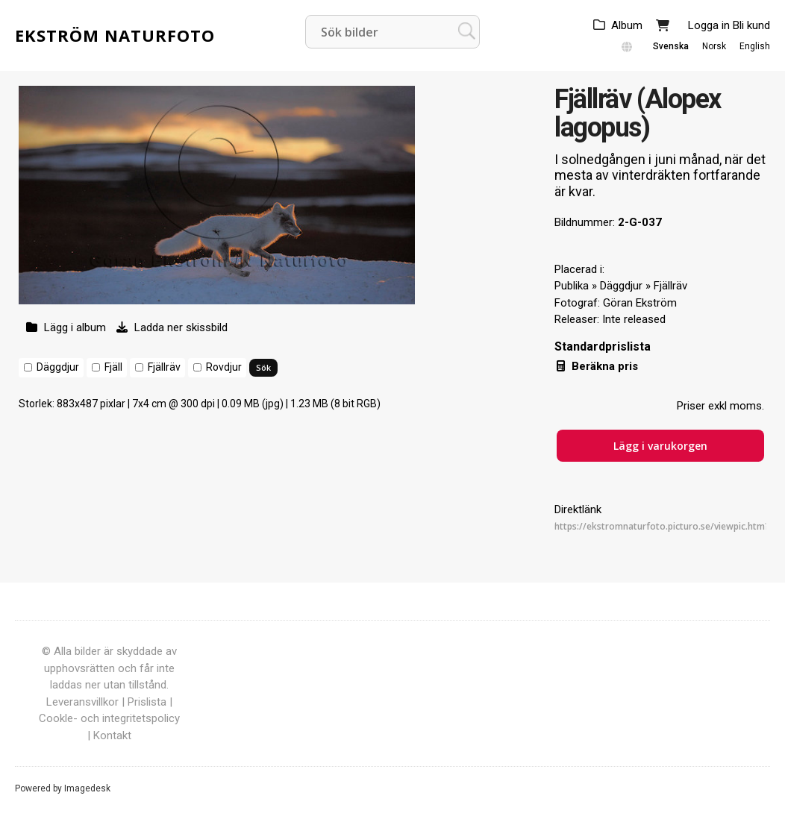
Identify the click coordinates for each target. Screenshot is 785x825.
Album (626, 25)
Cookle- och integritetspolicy (109, 718)
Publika (571, 285)
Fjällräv (164, 367)
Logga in (709, 25)
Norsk (714, 46)
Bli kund (751, 25)
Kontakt (112, 735)
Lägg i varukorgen (660, 446)
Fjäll (113, 367)
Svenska (671, 46)
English (754, 46)
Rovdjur (224, 367)
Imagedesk (87, 788)
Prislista (147, 702)
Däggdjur (58, 367)
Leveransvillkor (82, 702)
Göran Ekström (640, 303)
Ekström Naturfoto (115, 35)
